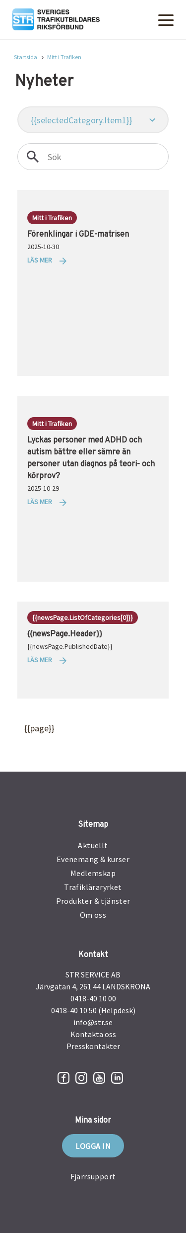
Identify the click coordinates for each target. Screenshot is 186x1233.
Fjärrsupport (93, 1176)
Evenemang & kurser (93, 859)
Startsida (25, 57)
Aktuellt (93, 845)
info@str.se (93, 1022)
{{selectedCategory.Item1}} (81, 120)
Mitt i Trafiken (64, 57)
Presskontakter (93, 1046)
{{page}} (29, 728)
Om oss (93, 915)
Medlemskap (93, 873)
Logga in (93, 1146)
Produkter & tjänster (93, 901)
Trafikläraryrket (93, 887)
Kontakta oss (93, 1034)
